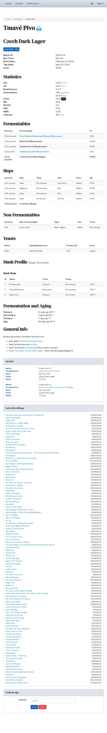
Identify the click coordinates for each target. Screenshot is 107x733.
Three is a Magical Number (17, 526)
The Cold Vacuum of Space (18, 599)
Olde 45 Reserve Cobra (16, 607)
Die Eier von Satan (14, 507)
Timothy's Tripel (13, 647)
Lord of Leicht (12, 642)
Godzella (10, 504)
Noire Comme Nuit (14, 631)
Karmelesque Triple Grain (17, 683)
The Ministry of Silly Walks (17, 423)
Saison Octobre (13, 493)
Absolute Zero (12, 534)
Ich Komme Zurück (14, 496)
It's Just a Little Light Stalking (19, 591)
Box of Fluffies (12, 461)
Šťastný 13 (10, 555)
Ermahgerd (11, 455)
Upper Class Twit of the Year (18, 431)
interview (28, 347)
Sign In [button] (100, 3)
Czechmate (11, 645)
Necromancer (12, 588)
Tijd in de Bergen (13, 418)
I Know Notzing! (12, 434)
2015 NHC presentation (31, 341)
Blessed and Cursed (15, 618)
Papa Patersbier (13, 620)
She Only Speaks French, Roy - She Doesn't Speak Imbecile (32, 453)
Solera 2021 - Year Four (16, 656)
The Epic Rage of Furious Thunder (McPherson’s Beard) (30, 545)
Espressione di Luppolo (16, 596)
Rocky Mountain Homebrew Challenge (56, 387)
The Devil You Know (14, 488)
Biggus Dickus (12, 466)
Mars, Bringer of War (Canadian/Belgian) (23, 512)
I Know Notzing (12, 558)
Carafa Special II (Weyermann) (34, 151)
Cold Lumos (11, 569)
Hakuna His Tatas (13, 564)
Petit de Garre (12, 442)
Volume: (22, 699)
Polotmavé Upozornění (16, 604)
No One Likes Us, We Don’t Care (20, 428)
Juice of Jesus (12, 650)
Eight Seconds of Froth (49, 371)
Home (8, 3)
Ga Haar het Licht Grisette (18, 629)
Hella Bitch (10, 623)
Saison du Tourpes (14, 561)
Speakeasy (10, 447)
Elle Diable (10, 531)
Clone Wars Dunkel (14, 680)
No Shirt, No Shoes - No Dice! (19, 482)
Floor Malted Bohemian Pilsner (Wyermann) (41, 136)
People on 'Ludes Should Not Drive (21, 458)
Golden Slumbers (13, 499)
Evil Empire (10, 450)
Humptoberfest (13, 547)
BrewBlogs (18, 19)
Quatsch (9, 480)
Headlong (10, 491)
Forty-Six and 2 (13, 472)
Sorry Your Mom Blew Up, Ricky (19, 469)
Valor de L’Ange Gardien (16, 612)
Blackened (10, 477)
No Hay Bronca (12, 501)
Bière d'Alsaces (12, 577)
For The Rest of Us (14, 537)
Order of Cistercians (15, 528)
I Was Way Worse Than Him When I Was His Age (27, 593)
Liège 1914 (10, 420)
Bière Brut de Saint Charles (18, 542)
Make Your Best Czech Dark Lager (26, 350)
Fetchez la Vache (13, 580)
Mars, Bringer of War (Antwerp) (19, 510)
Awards (19, 3)
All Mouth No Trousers (15, 445)
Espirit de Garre (13, 439)
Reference (33, 3)
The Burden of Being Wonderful (19, 464)
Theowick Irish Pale (14, 658)
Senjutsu (9, 572)
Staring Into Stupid (14, 426)
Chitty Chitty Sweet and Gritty (20, 672)
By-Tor (8, 520)
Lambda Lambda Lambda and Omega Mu (25, 415)
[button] (92, 3)
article (34, 344)
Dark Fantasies (12, 626)
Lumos (9, 566)
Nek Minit (10, 550)
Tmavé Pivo (11, 474)
